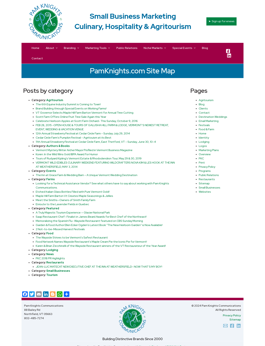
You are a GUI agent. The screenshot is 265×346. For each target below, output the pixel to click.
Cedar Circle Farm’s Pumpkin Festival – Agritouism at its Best (73, 127)
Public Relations (209, 164)
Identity (204, 127)
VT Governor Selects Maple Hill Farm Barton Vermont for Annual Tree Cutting (84, 102)
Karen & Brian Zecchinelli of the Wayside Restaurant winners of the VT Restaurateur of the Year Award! (101, 235)
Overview (205, 144)
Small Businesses (58, 260)
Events (51, 160)
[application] (55, 48)
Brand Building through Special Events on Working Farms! (71, 98)
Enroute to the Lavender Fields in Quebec (62, 194)
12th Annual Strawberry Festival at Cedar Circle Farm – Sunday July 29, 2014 (83, 123)
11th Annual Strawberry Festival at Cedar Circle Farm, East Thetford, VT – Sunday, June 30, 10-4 (96, 131)
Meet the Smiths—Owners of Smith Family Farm (65, 189)
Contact (204, 102)
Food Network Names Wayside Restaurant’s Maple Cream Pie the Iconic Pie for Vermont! (91, 231)
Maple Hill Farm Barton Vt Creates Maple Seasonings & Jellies (74, 185)
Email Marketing (209, 110)
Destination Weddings (213, 106)
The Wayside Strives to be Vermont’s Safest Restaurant (72, 227)
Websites (205, 181)
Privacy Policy (207, 156)
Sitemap (204, 173)
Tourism (52, 264)
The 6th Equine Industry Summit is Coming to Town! (68, 94)
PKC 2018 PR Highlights (50, 248)
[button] (221, 21)
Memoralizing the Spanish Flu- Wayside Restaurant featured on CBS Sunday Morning (89, 210)
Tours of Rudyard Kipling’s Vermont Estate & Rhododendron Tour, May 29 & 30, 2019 (89, 148)
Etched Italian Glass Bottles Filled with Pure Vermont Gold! (72, 181)
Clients (203, 98)
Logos (203, 135)
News (50, 244)
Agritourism (54, 90)
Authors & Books (58, 135)
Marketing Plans (209, 140)
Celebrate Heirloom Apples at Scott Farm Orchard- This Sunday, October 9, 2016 (87, 110)
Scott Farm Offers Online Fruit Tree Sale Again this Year (71, 106)
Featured (52, 198)
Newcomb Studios (150, 336)
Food (49, 223)
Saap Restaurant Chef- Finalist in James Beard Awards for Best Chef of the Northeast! (91, 206)
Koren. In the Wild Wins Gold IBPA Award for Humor (67, 144)
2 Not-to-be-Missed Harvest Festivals (60, 219)
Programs (205, 160)
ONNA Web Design (177, 336)
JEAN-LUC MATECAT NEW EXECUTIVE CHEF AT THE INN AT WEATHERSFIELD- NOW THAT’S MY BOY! (99, 256)
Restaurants (55, 252)
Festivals (204, 115)
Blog (201, 94)
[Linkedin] (238, 315)
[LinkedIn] (234, 48)
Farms (50, 169)
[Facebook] (227, 48)
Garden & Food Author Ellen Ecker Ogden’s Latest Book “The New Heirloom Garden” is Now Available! (99, 214)
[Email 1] (225, 315)
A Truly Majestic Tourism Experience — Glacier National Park (73, 202)
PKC (201, 148)
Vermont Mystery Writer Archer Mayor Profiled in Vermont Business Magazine (84, 140)
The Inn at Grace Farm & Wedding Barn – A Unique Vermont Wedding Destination (86, 164)
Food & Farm (206, 119)
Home (202, 123)
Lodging (52, 239)
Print (202, 152)
